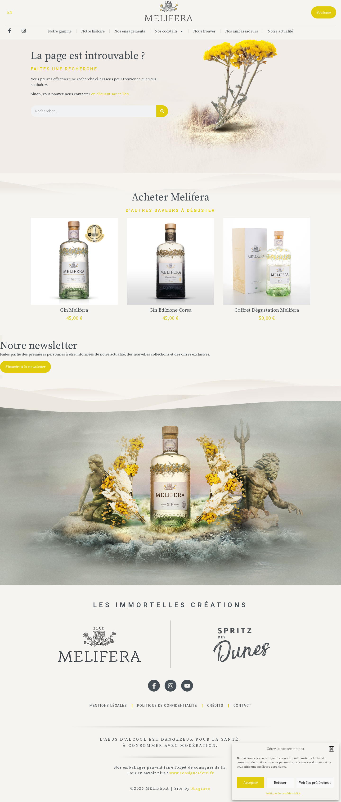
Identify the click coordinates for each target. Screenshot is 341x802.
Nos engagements (129, 31)
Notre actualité (280, 31)
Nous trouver (204, 31)
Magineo (201, 788)
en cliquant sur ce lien (110, 94)
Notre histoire (93, 31)
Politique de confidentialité (283, 793)
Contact (242, 705)
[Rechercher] (162, 111)
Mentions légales (108, 705)
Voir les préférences (315, 782)
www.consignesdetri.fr (192, 773)
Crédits (215, 705)
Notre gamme (60, 31)
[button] (331, 749)
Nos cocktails (169, 31)
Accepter (250, 782)
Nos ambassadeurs (241, 31)
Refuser (280, 782)
